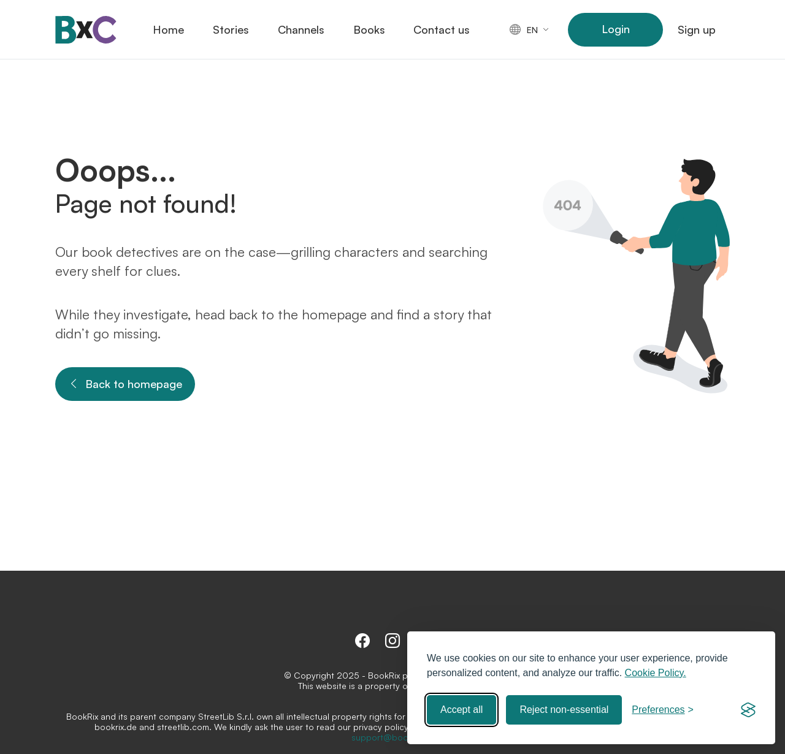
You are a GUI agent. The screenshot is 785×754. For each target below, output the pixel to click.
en (524, 29)
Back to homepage (125, 384)
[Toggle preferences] (663, 710)
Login (616, 29)
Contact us (441, 29)
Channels (301, 29)
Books (369, 29)
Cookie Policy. (655, 673)
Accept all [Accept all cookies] (461, 709)
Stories (231, 29)
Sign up (697, 29)
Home (168, 29)
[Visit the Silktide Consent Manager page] (748, 710)
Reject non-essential (563, 709)
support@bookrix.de (392, 737)
